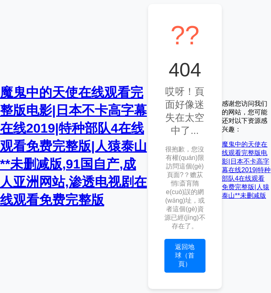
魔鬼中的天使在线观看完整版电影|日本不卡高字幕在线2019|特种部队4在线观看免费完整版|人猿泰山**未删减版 (246, 170)
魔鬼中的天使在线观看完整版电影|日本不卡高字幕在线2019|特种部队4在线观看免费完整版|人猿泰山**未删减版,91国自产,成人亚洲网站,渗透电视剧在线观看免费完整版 (73, 146)
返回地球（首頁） (185, 255)
